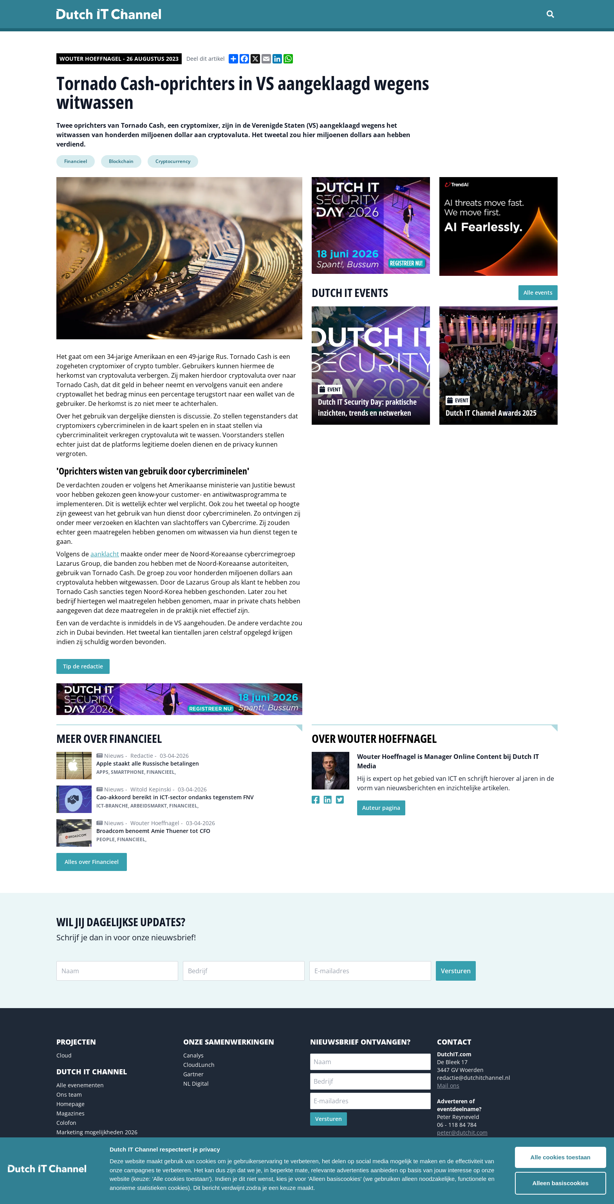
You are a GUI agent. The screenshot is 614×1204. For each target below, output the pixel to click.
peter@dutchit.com (462, 1132)
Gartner (193, 1074)
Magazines (70, 1113)
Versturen (456, 971)
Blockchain (121, 161)
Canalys (193, 1055)
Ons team (69, 1094)
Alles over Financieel (92, 861)
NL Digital (196, 1083)
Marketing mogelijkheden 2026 (96, 1132)
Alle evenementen (80, 1085)
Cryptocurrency (172, 161)
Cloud (64, 1055)
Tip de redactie (83, 666)
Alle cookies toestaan (561, 1157)
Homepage (70, 1104)
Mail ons (448, 1085)
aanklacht (104, 554)
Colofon (66, 1122)
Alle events (538, 292)
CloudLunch (199, 1064)
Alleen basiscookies (561, 1183)
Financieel (75, 161)
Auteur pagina (381, 807)
